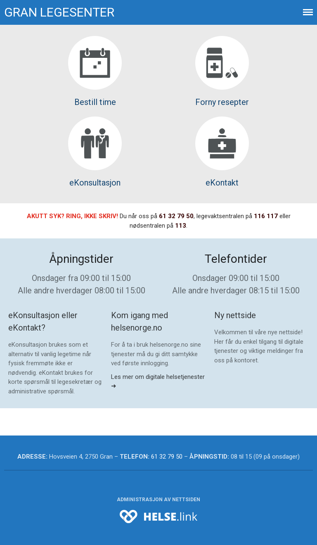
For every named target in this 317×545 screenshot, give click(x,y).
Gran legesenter (59, 12)
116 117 (266, 216)
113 (180, 225)
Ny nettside (235, 315)
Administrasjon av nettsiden (158, 499)
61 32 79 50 (176, 216)
